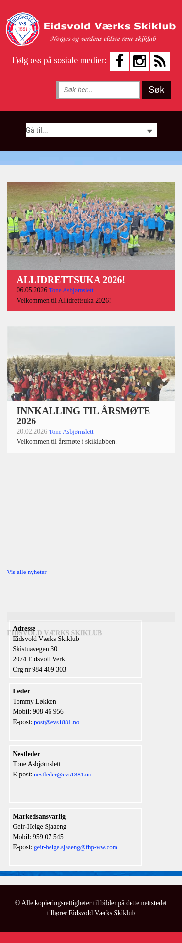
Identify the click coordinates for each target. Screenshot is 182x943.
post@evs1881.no (56, 721)
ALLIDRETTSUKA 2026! (71, 279)
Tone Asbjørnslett (71, 290)
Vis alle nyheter (27, 571)
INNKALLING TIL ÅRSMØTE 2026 (83, 415)
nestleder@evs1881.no (62, 774)
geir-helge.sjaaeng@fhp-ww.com (75, 847)
